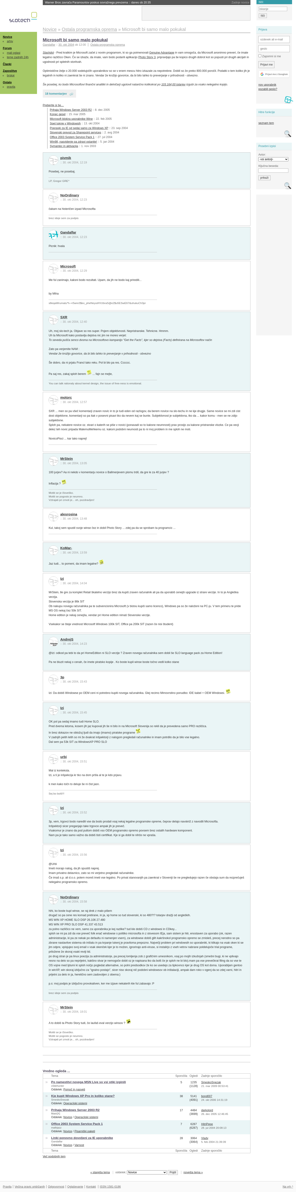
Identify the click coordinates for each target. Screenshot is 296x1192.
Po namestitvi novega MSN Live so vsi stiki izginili (88, 1082)
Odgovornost (56, 1186)
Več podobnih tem (54, 1156)
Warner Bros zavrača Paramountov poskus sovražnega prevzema (98, 2)
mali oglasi (13, 52)
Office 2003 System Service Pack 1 (72, 137)
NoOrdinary (69, 195)
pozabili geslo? (267, 89)
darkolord (207, 1110)
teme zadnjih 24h (18, 57)
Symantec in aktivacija (64, 146)
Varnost (79, 1145)
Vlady (204, 1138)
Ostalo (7, 82)
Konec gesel (58, 114)
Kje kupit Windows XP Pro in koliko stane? (82, 1096)
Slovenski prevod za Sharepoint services (75, 132)
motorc (66, 397)
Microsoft (68, 266)
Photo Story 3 (147, 57)
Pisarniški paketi (84, 1131)
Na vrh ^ (288, 1186)
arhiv (10, 41)
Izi (62, 579)
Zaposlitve (10, 70)
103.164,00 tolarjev (173, 84)
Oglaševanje (75, 1186)
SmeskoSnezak (211, 1082)
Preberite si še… (53, 105)
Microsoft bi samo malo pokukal (75, 39)
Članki (7, 64)
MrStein (66, 459)
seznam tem (266, 123)
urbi (63, 757)
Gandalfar (68, 232)
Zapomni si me (269, 56)
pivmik (65, 158)
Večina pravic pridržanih (30, 1186)
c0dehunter (57, 1085)
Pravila (7, 1186)
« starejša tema (100, 1172)
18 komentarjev (56, 93)
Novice (7, 37)
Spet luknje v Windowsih (65, 123)
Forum (7, 48)
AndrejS (67, 639)
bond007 (206, 1096)
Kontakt (91, 1186)
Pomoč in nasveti (74, 1089)
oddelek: (141, 1172)
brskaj (11, 75)
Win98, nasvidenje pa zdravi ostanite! (73, 141)
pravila (11, 86)
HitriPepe (207, 1124)
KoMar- (66, 548)
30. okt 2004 (66, 44)
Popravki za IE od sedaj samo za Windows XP (79, 128)
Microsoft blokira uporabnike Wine (71, 118)
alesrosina (68, 514)
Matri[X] (55, 1113)
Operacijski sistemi (75, 1103)
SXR (63, 317)
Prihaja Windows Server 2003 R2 (71, 109)
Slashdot (48, 52)
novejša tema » (193, 1172)
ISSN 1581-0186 (110, 1186)
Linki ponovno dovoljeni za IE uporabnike (82, 1138)
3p (62, 677)
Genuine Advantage (161, 52)
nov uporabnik (267, 84)
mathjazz (56, 1127)
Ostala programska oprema (107, 44)
